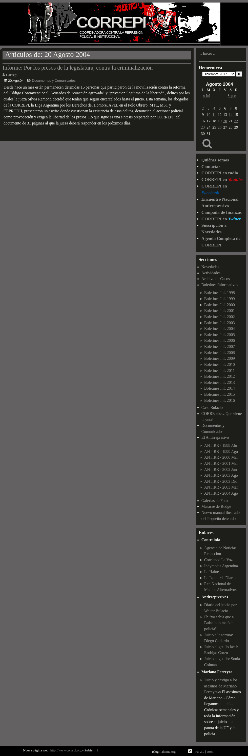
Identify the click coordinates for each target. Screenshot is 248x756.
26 (220, 127)
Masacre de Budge (216, 506)
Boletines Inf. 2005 (219, 334)
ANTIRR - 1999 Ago (221, 451)
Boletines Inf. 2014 (219, 388)
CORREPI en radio (219, 173)
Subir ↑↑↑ (91, 750)
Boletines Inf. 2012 (219, 376)
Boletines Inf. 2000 (219, 305)
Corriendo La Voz (218, 560)
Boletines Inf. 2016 (219, 400)
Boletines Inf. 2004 (219, 328)
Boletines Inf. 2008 (219, 352)
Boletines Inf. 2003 (219, 323)
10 (209, 115)
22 (236, 121)
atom (210, 751)
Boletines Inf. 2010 (219, 364)
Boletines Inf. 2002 (219, 316)
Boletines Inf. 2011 (219, 370)
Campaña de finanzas (221, 212)
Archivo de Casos (215, 279)
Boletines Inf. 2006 (219, 340)
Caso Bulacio (212, 407)
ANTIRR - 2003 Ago (221, 475)
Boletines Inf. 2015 (219, 394)
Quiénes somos (215, 160)
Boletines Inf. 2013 (219, 382)
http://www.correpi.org (65, 750)
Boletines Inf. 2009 (219, 358)
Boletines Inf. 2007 (219, 346)
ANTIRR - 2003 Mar (221, 487)
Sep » (232, 96)
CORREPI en (222, 179)
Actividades (210, 273)
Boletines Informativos (219, 285)
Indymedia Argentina (221, 566)
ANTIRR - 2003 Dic (220, 481)
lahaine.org (168, 751)
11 (214, 115)
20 (225, 121)
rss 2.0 (199, 751)
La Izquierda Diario (220, 578)
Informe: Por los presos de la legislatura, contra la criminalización (78, 68)
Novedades (210, 267)
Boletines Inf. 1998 (219, 292)
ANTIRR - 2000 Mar (221, 457)
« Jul (206, 96)
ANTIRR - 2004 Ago (221, 493)
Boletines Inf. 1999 (219, 299)
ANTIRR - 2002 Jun (220, 469)
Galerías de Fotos (215, 500)
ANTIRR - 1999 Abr (220, 445)
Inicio (207, 53)
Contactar (210, 166)
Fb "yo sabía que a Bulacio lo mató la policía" (219, 623)
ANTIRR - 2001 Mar (221, 463)
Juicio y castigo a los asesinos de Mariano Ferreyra (220, 686)
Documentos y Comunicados (54, 80)
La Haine (211, 572)
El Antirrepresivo (215, 437)
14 (231, 115)
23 (203, 127)
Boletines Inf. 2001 (219, 310)
